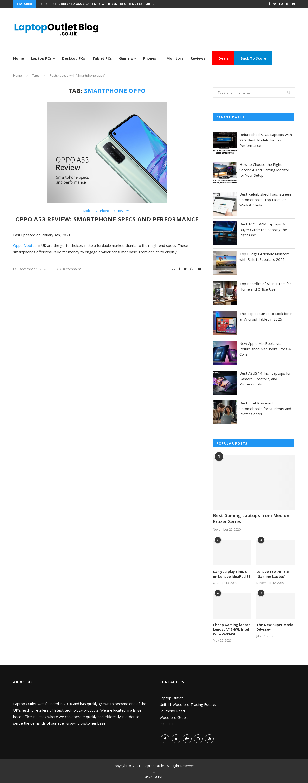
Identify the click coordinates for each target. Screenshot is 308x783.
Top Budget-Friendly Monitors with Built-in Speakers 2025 (264, 256)
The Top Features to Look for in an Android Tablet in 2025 (265, 316)
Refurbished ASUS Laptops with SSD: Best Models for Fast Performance (265, 140)
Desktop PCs (73, 58)
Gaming (126, 58)
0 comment (69, 269)
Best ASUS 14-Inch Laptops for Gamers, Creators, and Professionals (265, 378)
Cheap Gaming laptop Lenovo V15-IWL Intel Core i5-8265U (231, 629)
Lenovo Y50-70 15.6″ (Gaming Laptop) (273, 574)
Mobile (88, 211)
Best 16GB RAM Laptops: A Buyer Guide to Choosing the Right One (263, 229)
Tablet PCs (102, 58)
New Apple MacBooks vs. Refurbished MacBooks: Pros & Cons (265, 349)
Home (18, 58)
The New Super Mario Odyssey (274, 627)
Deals (223, 58)
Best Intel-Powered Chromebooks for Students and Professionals (265, 408)
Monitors (175, 58)
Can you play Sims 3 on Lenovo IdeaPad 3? (231, 574)
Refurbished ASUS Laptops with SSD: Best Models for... (103, 4)
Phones (149, 58)
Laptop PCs (41, 58)
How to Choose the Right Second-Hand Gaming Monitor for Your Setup (264, 170)
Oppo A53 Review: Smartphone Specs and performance (107, 219)
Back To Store (253, 58)
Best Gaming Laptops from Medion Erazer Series (251, 518)
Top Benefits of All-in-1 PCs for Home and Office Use (265, 286)
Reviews (198, 58)
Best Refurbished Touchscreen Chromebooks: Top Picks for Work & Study (265, 199)
